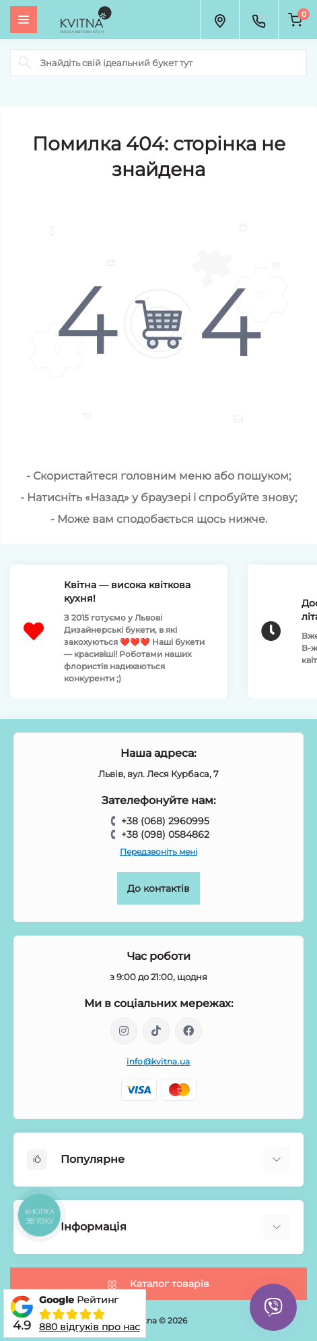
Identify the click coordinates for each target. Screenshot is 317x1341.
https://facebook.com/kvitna (188, 1030)
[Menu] (23, 19)
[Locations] (219, 19)
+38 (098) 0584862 (165, 834)
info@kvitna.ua (158, 1061)
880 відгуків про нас (89, 1327)
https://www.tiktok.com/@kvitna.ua (156, 1030)
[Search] (25, 62)
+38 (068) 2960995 (165, 821)
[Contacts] (258, 19)
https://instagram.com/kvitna (124, 1030)
